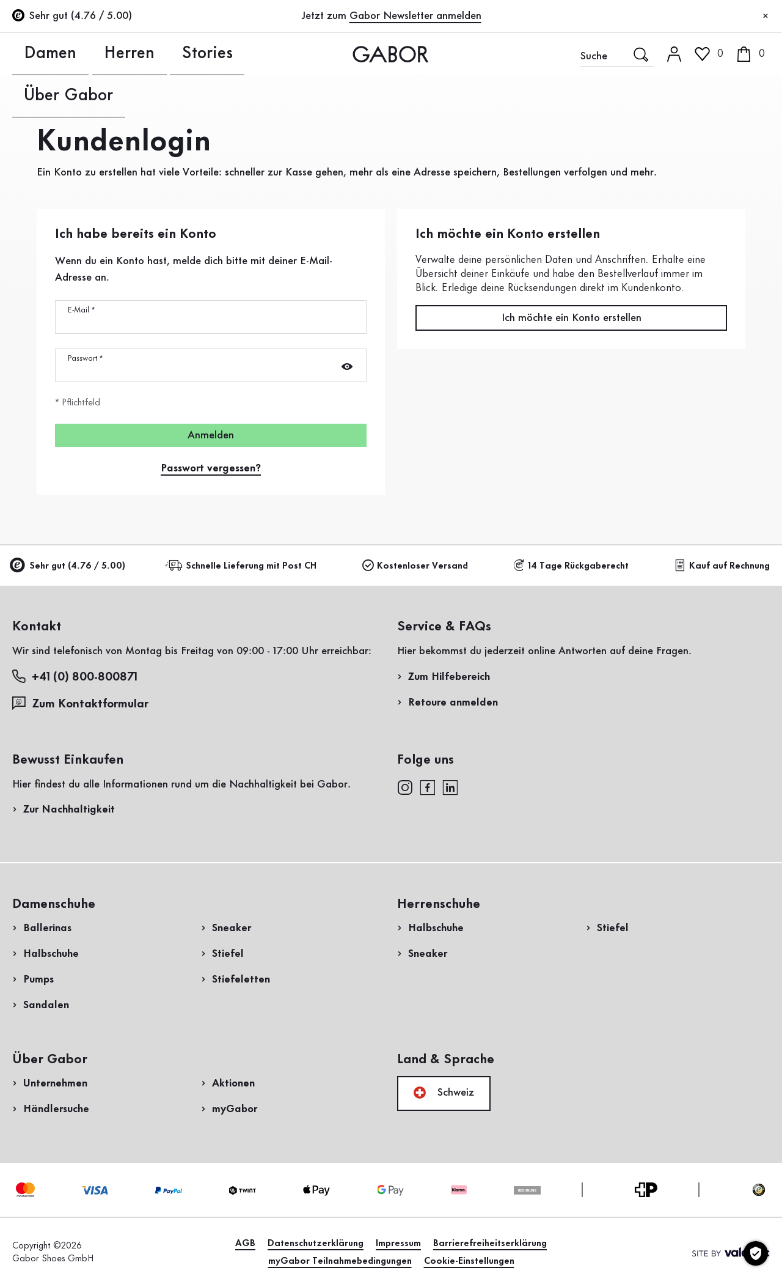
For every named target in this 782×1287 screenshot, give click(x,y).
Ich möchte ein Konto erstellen (571, 318)
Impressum (398, 1243)
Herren (78, 54)
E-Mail (81, 310)
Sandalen (46, 1005)
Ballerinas (47, 928)
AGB (245, 1243)
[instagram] (404, 787)
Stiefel (228, 954)
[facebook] (427, 787)
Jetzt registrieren (728, 162)
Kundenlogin (710, 106)
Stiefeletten (241, 979)
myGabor (234, 1109)
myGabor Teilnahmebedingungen (340, 1261)
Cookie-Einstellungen (469, 1261)
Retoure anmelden (453, 702)
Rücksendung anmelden (643, 247)
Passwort (85, 358)
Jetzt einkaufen (721, 350)
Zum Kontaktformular (82, 703)
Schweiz (444, 1092)
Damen (28, 54)
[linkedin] (450, 787)
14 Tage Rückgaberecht (571, 566)
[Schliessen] (765, 16)
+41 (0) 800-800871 (74, 676)
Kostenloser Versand (415, 566)
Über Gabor (189, 54)
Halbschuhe (51, 954)
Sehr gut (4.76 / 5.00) (68, 566)
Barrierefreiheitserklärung (490, 1243)
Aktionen (233, 1083)
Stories (127, 54)
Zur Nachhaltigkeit (69, 809)
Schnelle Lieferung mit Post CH (242, 566)
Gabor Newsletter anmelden (415, 16)
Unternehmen (55, 1083)
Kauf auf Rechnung (722, 566)
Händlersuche (56, 1109)
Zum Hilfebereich (449, 677)
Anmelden (211, 435)
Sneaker (231, 928)
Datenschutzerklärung (316, 1243)
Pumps (38, 979)
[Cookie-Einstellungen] (756, 1253)
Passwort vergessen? (211, 468)
